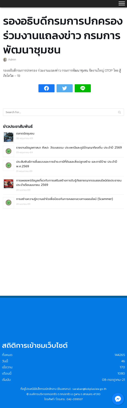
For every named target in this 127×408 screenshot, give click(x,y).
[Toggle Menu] (122, 3)
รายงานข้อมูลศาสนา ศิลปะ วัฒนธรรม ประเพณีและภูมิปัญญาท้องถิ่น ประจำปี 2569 (69, 147)
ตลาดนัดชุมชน (25, 133)
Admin (12, 59)
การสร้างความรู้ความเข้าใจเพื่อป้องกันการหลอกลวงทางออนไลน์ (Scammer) (64, 199)
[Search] (119, 112)
